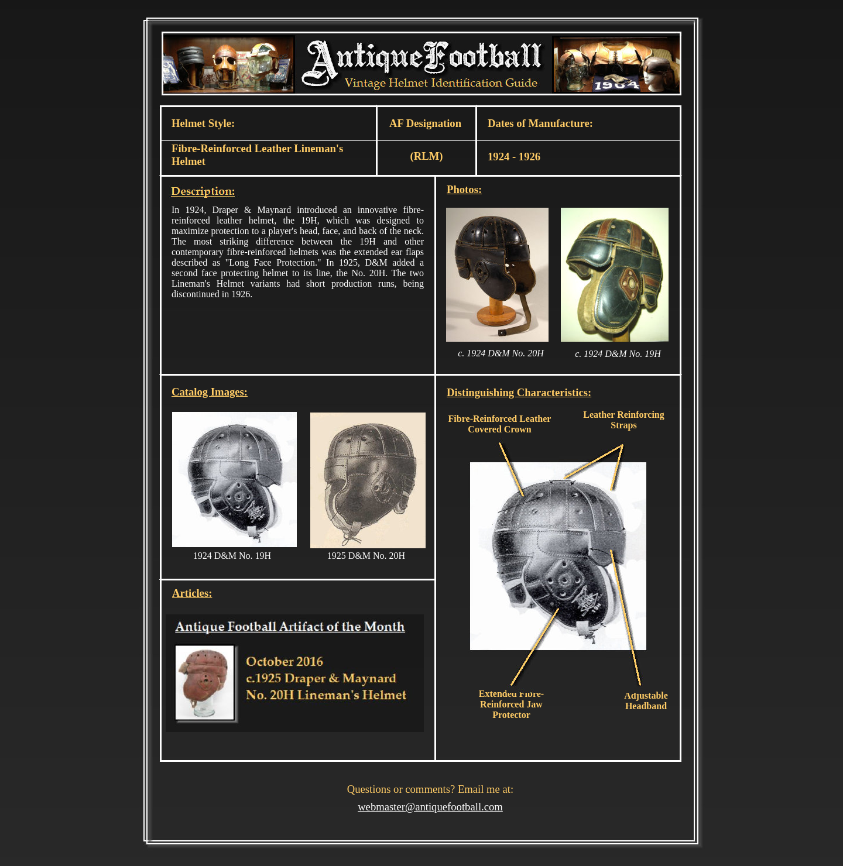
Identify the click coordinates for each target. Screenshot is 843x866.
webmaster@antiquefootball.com (430, 806)
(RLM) (426, 156)
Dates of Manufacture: (540, 123)
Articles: (192, 593)
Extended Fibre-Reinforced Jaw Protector (511, 704)
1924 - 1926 (514, 156)
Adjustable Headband (646, 700)
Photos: (464, 189)
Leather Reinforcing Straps (623, 420)
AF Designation (425, 123)
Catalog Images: (210, 392)
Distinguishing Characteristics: (519, 392)
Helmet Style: (203, 123)
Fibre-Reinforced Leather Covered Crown (499, 424)
